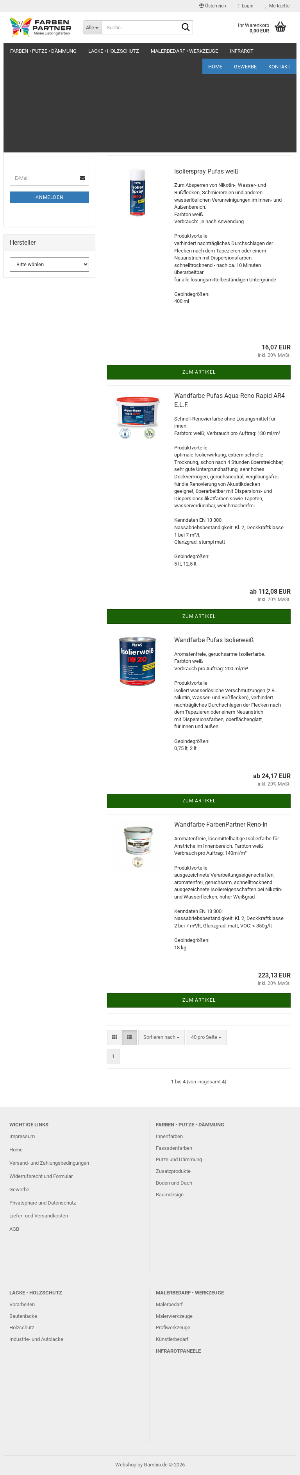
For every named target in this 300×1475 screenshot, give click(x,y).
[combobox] (161, 124)
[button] (212, 6)
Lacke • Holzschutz (113, 51)
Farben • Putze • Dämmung (43, 51)
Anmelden (50, 197)
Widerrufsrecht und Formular (41, 1176)
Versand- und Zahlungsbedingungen (49, 1163)
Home (215, 51)
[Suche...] (92, 27)
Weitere (161, 51)
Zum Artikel (199, 372)
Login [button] (246, 6)
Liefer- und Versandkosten (38, 1216)
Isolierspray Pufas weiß (206, 171)
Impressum (22, 1136)
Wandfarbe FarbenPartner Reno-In (221, 824)
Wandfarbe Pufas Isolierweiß (214, 640)
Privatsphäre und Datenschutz (42, 1203)
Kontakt (279, 51)
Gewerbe (245, 51)
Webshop (125, 1465)
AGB (14, 1229)
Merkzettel (278, 6)
